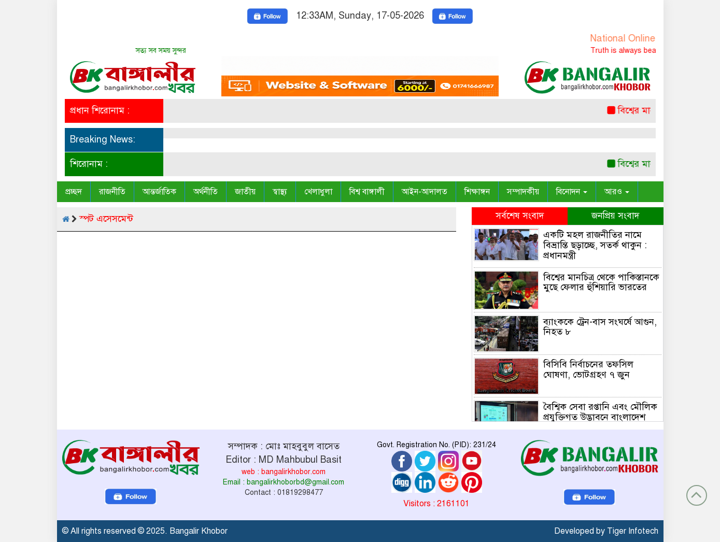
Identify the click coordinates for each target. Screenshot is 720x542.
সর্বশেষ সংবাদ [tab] (520, 215)
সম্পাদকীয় (523, 192)
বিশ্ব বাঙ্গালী (367, 192)
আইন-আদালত (424, 192)
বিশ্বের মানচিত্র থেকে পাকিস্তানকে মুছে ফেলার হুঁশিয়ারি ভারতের (601, 282)
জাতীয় (245, 192)
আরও (616, 192)
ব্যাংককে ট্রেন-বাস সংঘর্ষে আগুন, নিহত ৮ (600, 327)
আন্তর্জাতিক (159, 192)
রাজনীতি (112, 192)
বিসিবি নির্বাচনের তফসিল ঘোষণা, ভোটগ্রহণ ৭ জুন (588, 369)
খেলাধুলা (318, 192)
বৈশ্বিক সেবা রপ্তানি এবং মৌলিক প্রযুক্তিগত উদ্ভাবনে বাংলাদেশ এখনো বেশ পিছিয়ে (600, 417)
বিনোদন (571, 192)
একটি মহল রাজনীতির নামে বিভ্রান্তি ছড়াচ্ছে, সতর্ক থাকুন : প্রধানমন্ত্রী (595, 245)
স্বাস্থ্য (280, 192)
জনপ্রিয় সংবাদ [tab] (615, 215)
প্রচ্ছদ (73, 192)
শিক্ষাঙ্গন (477, 192)
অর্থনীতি (205, 192)
